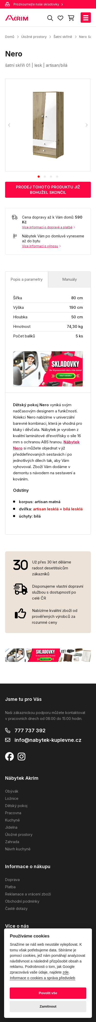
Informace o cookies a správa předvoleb (42, 978)
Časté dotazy (16, 908)
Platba (10, 887)
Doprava (12, 879)
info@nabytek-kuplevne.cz (48, 740)
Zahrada (12, 842)
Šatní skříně (63, 37)
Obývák (11, 791)
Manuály (69, 279)
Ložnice (11, 798)
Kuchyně (12, 820)
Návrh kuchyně (17, 849)
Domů (9, 37)
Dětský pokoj (16, 805)
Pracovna (13, 813)
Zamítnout (48, 1006)
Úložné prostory (34, 37)
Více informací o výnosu (41, 246)
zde (66, 972)
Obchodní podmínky (22, 901)
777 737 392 (30, 730)
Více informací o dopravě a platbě (48, 227)
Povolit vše (48, 993)
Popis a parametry (26, 279)
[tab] (39, 176)
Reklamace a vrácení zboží (28, 894)
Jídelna (11, 827)
